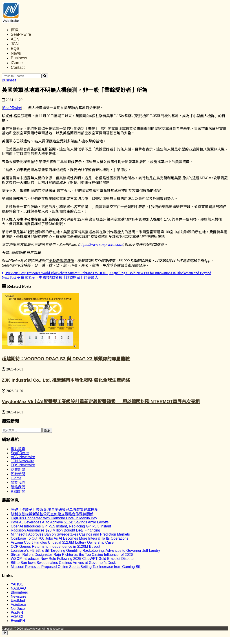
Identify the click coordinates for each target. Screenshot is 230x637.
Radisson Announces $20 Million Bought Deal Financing (55, 530)
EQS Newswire (23, 465)
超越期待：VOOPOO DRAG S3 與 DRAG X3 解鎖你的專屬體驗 (66, 358)
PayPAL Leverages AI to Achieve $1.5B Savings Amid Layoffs (60, 522)
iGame (17, 63)
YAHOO (17, 584)
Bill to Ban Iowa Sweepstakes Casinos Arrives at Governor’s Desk (63, 563)
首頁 (15, 29)
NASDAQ (18, 588)
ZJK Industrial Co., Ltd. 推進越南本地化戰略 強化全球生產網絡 (66, 380)
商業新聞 (18, 469)
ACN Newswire (23, 457)
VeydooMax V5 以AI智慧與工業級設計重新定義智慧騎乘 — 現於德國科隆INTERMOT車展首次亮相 (101, 401)
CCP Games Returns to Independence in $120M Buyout (55, 546)
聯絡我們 (18, 487)
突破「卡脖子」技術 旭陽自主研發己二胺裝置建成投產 (54, 509)
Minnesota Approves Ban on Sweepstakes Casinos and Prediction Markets (70, 534)
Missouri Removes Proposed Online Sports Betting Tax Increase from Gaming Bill (76, 567)
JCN (15, 44)
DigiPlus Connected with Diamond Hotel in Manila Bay (54, 518)
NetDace (18, 608)
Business (19, 58)
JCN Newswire (22, 461)
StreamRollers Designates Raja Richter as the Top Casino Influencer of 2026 (72, 554)
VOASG (17, 617)
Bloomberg (19, 592)
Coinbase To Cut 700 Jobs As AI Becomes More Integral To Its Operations (69, 538)
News (16, 53)
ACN (15, 39)
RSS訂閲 (18, 491)
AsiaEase (18, 604)
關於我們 (18, 482)
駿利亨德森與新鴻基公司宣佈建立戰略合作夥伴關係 (52, 514)
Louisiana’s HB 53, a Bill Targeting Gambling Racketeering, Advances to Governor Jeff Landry (85, 550)
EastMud (18, 600)
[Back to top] (5, 632)
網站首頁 (18, 449)
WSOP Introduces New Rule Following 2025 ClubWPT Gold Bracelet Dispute (72, 559)
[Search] (45, 76)
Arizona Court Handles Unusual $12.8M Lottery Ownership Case (62, 542)
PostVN (17, 613)
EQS (15, 48)
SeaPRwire (21, 34)
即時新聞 (18, 474)
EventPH (18, 621)
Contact (18, 67)
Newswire (18, 596)
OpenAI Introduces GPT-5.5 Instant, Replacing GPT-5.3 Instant (61, 526)
